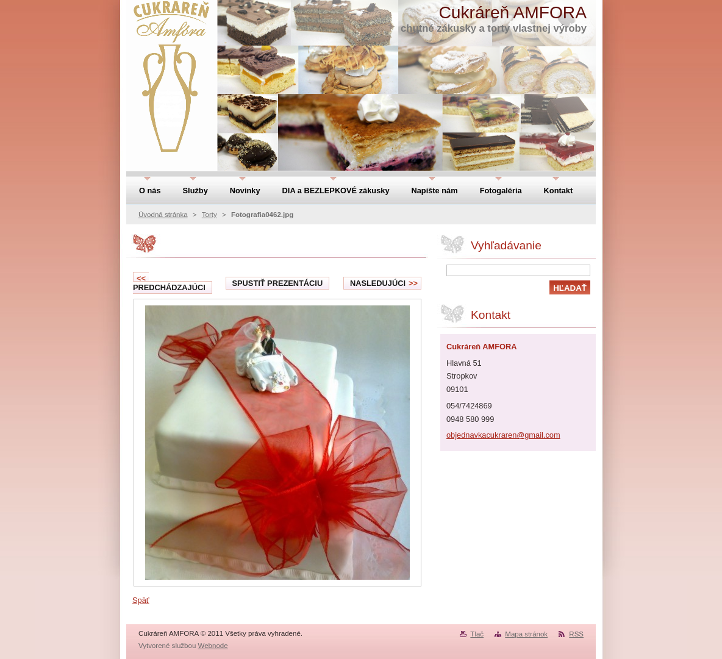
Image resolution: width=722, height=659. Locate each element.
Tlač (477, 634)
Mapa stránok (526, 634)
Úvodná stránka (163, 214)
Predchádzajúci (169, 283)
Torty (209, 214)
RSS (576, 634)
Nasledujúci (384, 283)
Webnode (213, 645)
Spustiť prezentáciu (277, 283)
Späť (140, 600)
